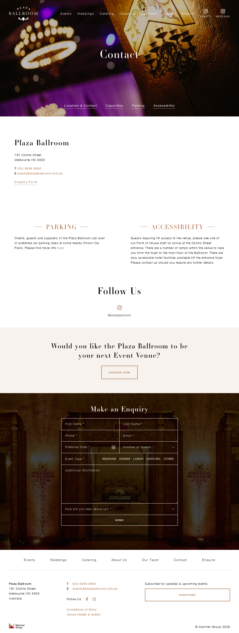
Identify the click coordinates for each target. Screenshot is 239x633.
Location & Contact (80, 106)
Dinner (124, 459)
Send (119, 520)
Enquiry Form (25, 182)
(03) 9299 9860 (29, 168)
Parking (138, 106)
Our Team (149, 14)
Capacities (114, 106)
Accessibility (164, 106)
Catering (107, 14)
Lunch (138, 459)
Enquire (188, 14)
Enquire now (119, 372)
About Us (127, 14)
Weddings (85, 14)
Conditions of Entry (82, 610)
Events (66, 14)
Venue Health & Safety (84, 614)
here (60, 248)
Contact (169, 14)
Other (169, 459)
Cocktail (153, 459)
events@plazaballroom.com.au (40, 173)
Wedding (109, 459)
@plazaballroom (119, 311)
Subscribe (187, 594)
